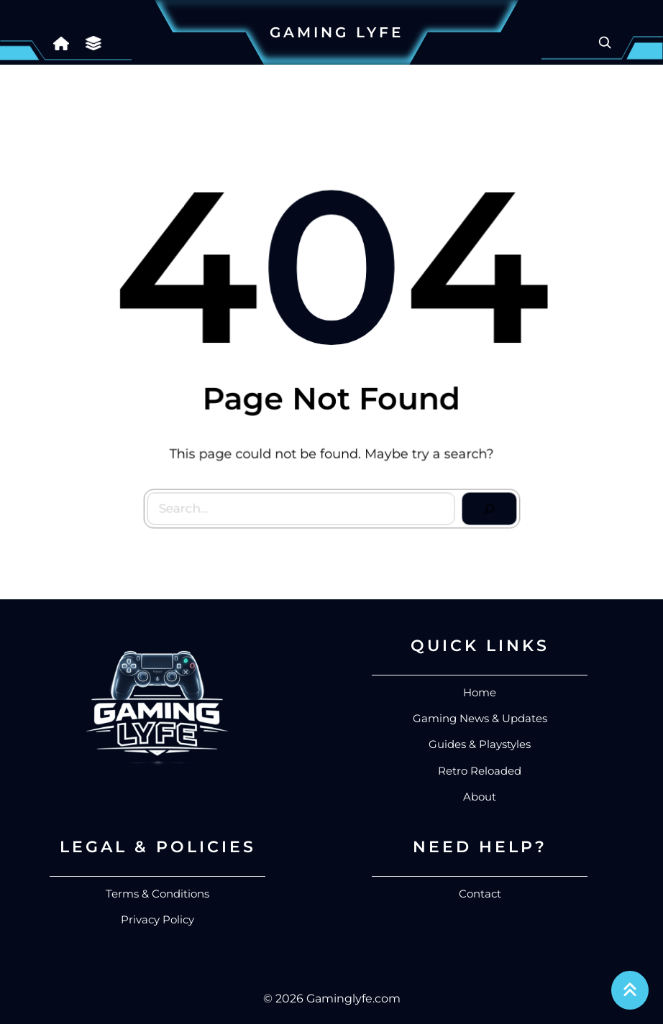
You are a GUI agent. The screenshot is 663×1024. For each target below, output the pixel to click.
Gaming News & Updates (480, 718)
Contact (480, 893)
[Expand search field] (605, 42)
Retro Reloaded (479, 771)
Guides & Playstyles (480, 744)
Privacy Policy (157, 919)
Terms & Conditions (157, 893)
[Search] (487, 507)
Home (479, 692)
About (479, 796)
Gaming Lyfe (336, 32)
